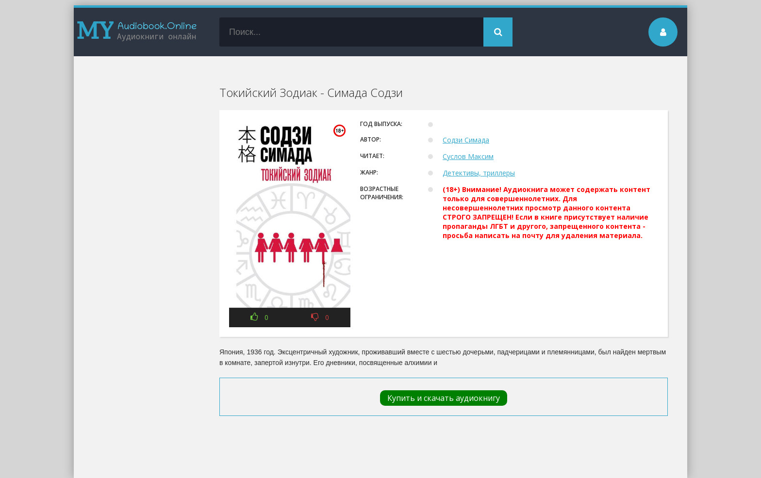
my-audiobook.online (137, 32)
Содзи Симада (466, 139)
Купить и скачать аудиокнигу (443, 398)
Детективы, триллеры (479, 172)
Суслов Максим (468, 156)
